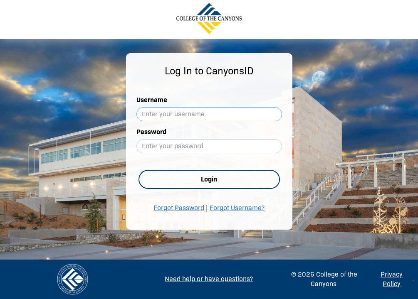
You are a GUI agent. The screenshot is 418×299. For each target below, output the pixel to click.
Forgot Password (178, 208)
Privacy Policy (392, 279)
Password (151, 132)
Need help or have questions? (209, 279)
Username (151, 100)
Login (209, 179)
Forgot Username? (237, 208)
